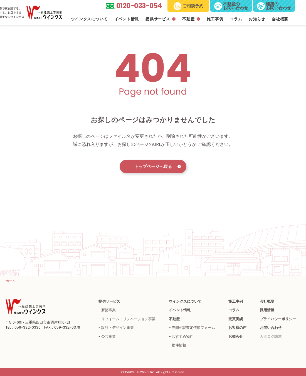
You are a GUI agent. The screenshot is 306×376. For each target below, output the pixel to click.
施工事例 (215, 19)
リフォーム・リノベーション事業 (128, 319)
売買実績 (235, 319)
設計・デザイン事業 (117, 327)
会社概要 (280, 19)
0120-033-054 (139, 5)
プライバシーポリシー (278, 319)
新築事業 (108, 310)
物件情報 (179, 345)
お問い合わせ (271, 327)
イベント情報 (126, 19)
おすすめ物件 (182, 336)
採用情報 (267, 310)
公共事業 (108, 336)
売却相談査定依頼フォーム (193, 327)
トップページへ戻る (153, 166)
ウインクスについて (89, 19)
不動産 (188, 19)
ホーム (11, 280)
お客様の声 (237, 327)
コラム (236, 19)
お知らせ (257, 19)
